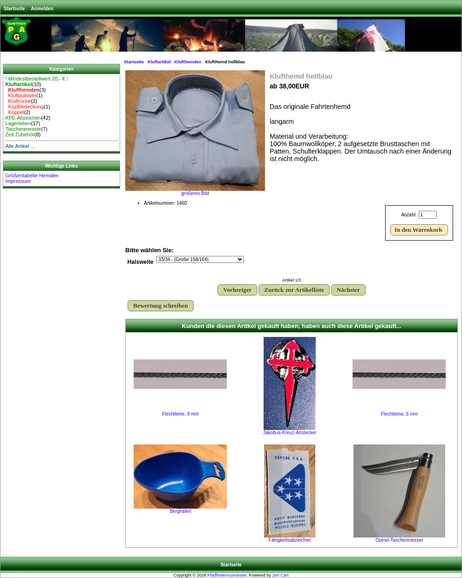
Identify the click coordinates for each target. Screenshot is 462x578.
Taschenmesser (23, 129)
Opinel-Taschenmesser (399, 540)
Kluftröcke (18, 101)
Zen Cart (280, 575)
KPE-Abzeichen (23, 118)
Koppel (14, 112)
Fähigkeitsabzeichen (290, 540)
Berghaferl (180, 511)
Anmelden (42, 8)
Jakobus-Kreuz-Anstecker (290, 432)
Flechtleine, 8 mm (180, 414)
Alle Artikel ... (20, 146)
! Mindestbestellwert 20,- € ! (36, 78)
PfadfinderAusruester (226, 575)
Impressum (17, 181)
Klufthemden (188, 61)
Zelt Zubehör (19, 134)
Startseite (14, 8)
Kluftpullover (20, 95)
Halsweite (141, 262)
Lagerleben (18, 123)
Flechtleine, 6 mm (399, 414)
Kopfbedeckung (24, 106)
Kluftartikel (159, 61)
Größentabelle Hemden (31, 175)
